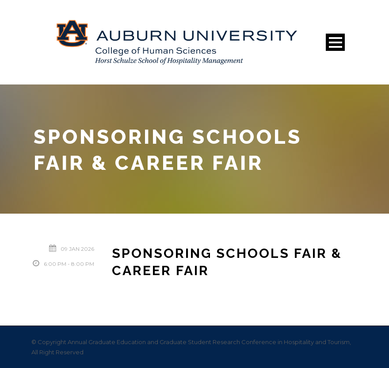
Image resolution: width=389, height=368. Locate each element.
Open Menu (335, 42)
